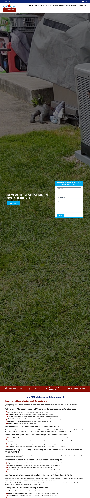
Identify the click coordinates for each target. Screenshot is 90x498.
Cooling (42, 5)
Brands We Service (64, 5)
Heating (36, 5)
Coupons (55, 5)
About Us (30, 5)
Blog (85, 5)
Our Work (73, 5)
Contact (80, 5)
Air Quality (49, 5)
